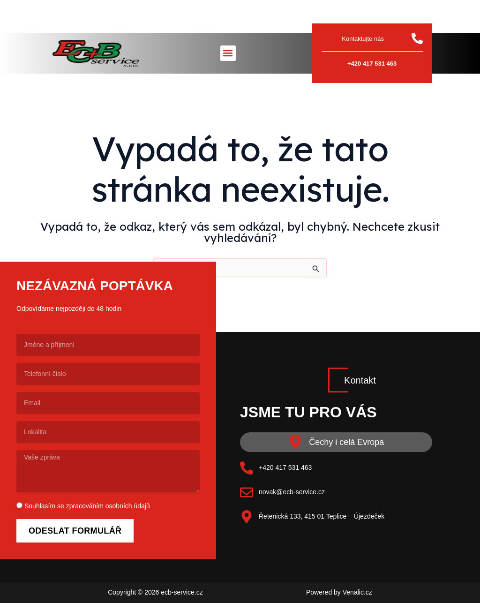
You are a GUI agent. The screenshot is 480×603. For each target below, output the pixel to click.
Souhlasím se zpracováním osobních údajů (87, 506)
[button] (228, 53)
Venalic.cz (357, 592)
